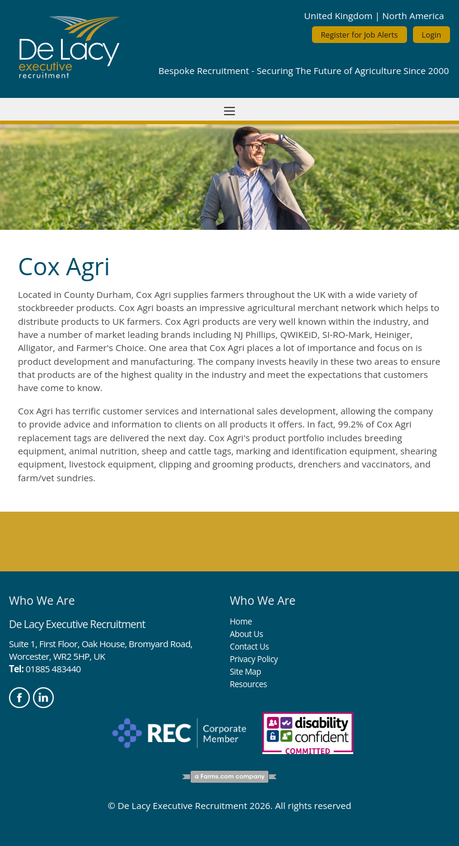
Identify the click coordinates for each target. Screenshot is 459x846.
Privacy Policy (253, 659)
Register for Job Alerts (359, 34)
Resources (248, 684)
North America (413, 15)
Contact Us (249, 646)
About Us (246, 633)
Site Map (245, 671)
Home (241, 621)
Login (431, 34)
